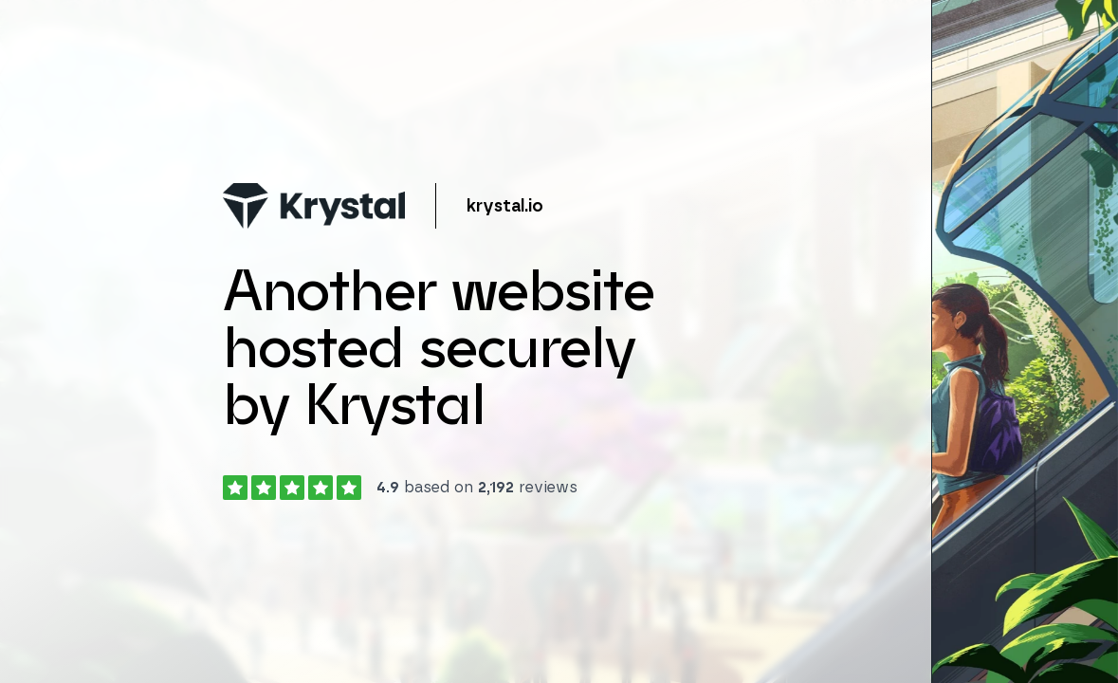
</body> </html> (559, 341)
